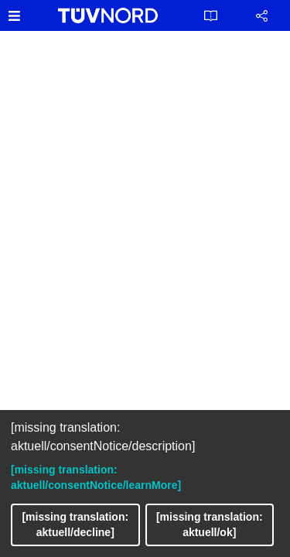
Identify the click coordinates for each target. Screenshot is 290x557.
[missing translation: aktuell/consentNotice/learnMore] (96, 477)
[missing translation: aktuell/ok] (209, 524)
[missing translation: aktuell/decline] (75, 524)
